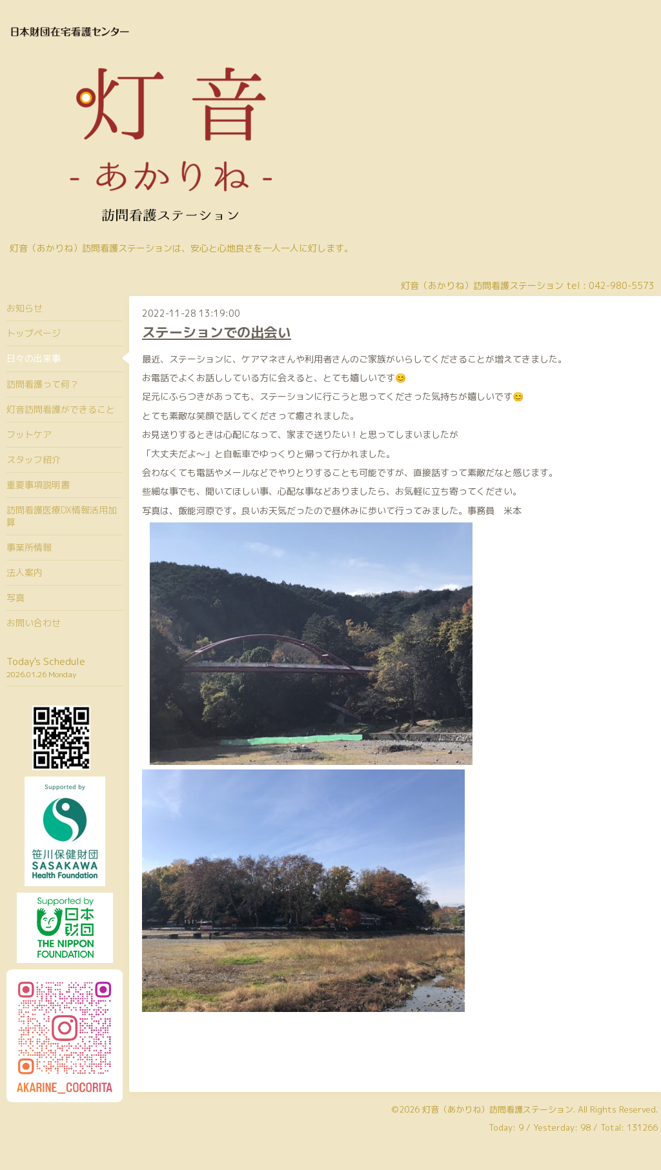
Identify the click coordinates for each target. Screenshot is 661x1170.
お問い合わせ (33, 623)
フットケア (29, 434)
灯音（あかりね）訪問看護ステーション (497, 1109)
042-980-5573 (622, 285)
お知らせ (24, 308)
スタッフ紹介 (33, 459)
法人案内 (24, 572)
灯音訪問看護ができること (60, 409)
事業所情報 (29, 547)
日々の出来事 (33, 358)
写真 (15, 597)
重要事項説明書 (38, 485)
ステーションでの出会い (216, 332)
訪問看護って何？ (42, 384)
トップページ (33, 333)
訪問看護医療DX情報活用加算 (61, 516)
